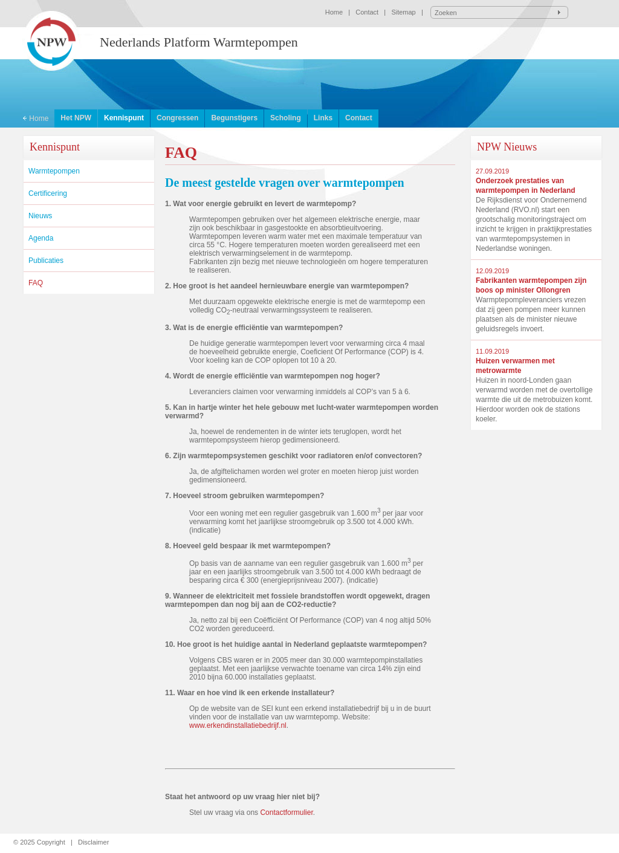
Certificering (47, 193)
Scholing (285, 118)
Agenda (40, 238)
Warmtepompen (54, 171)
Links (323, 118)
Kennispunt (124, 118)
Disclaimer (93, 842)
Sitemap (403, 12)
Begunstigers (234, 118)
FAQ (35, 283)
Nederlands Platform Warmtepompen (199, 42)
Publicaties (45, 260)
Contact (366, 12)
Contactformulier (286, 812)
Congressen (177, 118)
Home (334, 12)
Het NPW (75, 118)
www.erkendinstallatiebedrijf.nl (238, 725)
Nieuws (40, 216)
